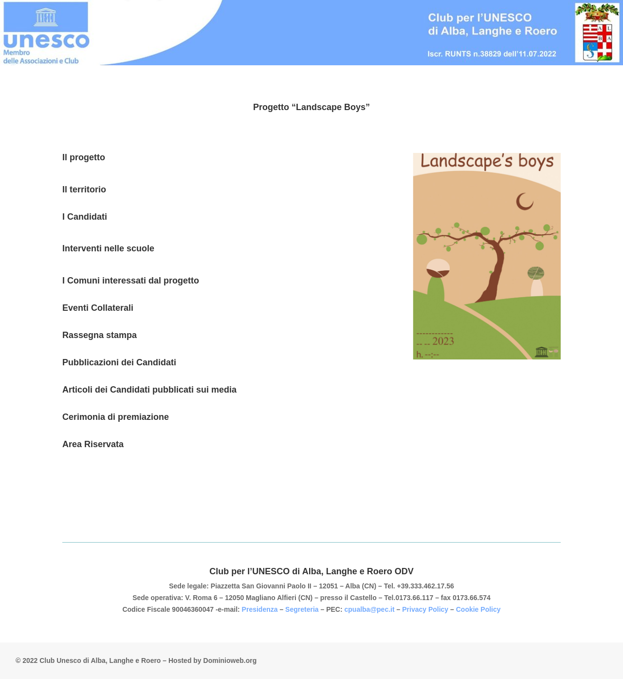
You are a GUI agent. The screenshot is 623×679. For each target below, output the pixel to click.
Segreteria (302, 609)
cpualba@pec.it (370, 609)
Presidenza (261, 609)
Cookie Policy (478, 609)
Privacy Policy (425, 609)
